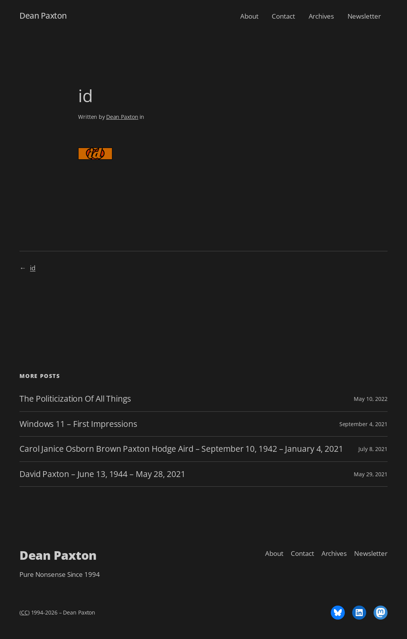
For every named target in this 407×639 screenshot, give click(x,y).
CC (24, 612)
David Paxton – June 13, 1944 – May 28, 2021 (102, 474)
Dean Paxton (43, 15)
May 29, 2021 (371, 474)
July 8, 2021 (373, 449)
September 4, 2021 (363, 424)
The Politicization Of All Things (75, 398)
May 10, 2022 (371, 398)
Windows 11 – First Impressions (78, 424)
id (32, 267)
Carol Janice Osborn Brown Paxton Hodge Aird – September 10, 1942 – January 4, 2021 (181, 448)
